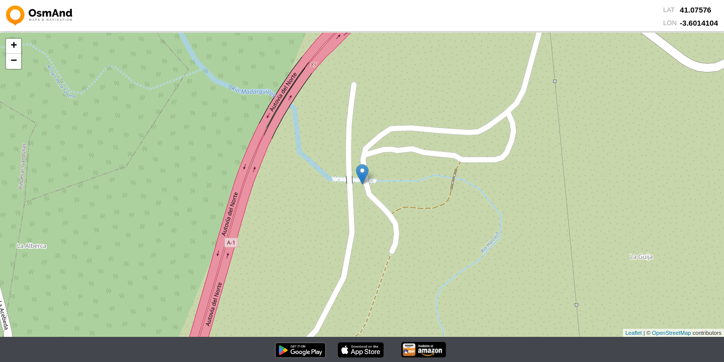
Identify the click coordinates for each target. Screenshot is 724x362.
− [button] (14, 61)
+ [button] (14, 46)
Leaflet (633, 333)
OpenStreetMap (671, 333)
